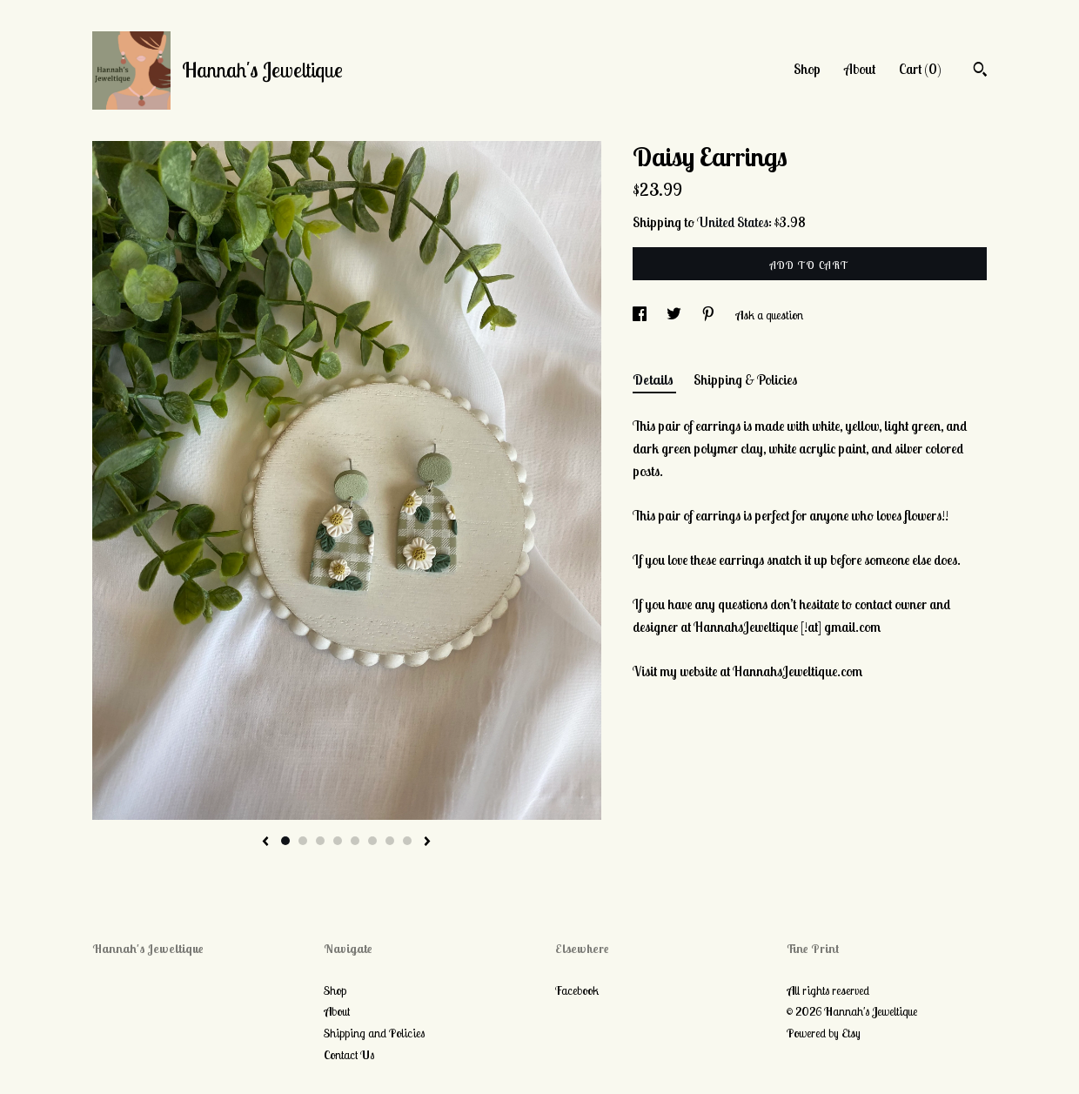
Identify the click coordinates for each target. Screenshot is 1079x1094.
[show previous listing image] (265, 842)
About (859, 68)
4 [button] (337, 840)
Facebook (577, 990)
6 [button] (372, 840)
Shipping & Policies (745, 379)
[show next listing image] (427, 842)
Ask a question (769, 315)
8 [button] (407, 840)
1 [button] (285, 840)
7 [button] (389, 840)
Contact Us (349, 1055)
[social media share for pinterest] (709, 315)
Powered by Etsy (824, 1033)
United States (732, 222)
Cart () (920, 68)
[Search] (980, 71)
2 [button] (302, 840)
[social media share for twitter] (675, 315)
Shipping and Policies (374, 1033)
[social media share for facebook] (641, 315)
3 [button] (320, 840)
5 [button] (355, 840)
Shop (807, 68)
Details (654, 379)
